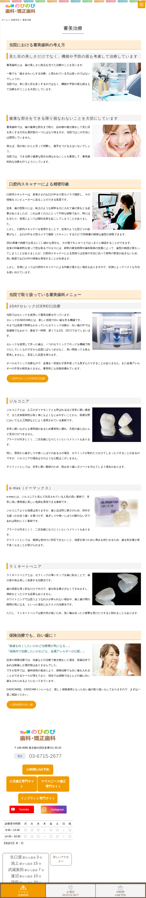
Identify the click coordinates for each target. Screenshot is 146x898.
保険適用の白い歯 (22, 704)
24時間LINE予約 (37, 769)
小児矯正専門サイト (21, 784)
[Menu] (141, 4)
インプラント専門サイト (38, 798)
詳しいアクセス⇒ (61, 859)
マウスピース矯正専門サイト (53, 784)
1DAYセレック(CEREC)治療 (28, 378)
